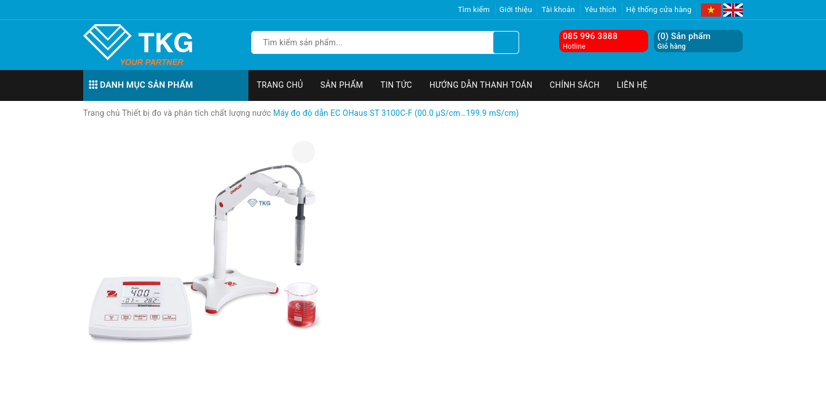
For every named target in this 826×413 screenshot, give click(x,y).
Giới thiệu (516, 9)
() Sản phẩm (684, 41)
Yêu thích (601, 9)
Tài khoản (558, 9)
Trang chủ (280, 84)
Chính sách (574, 84)
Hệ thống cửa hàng (659, 9)
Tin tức (396, 84)
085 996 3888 (590, 36)
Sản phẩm (342, 84)
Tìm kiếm (474, 9)
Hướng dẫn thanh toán (481, 84)
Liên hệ (632, 84)
